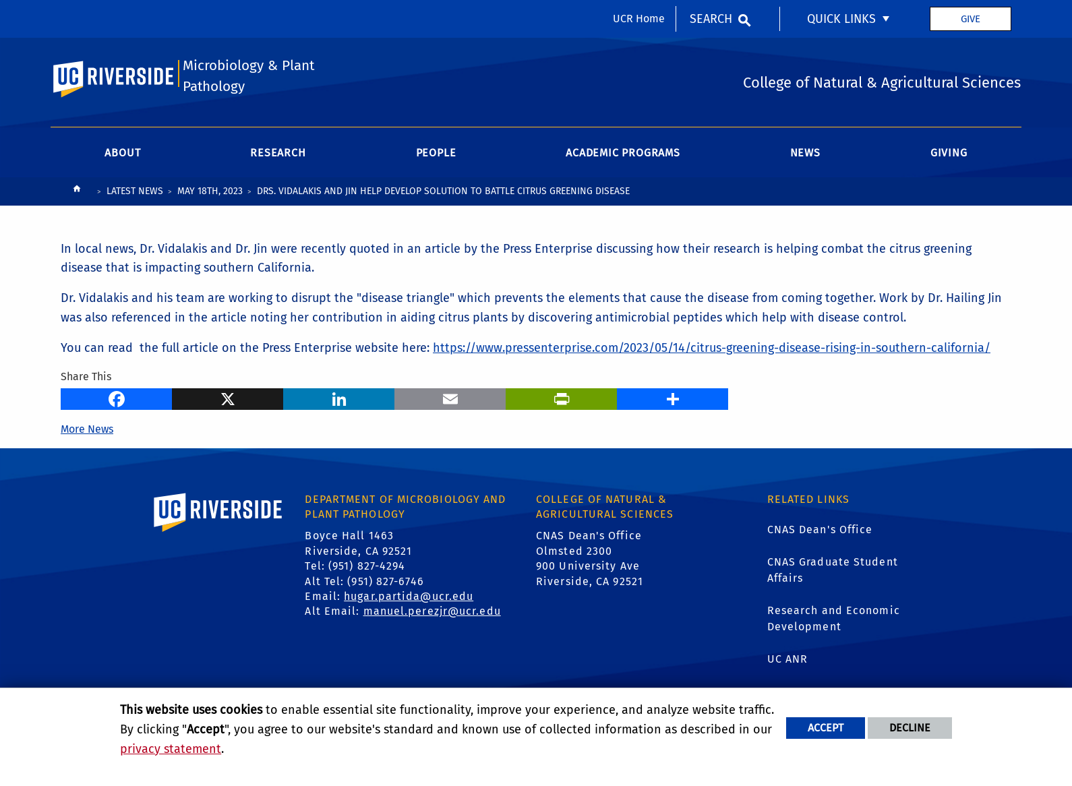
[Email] (450, 398)
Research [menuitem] (277, 153)
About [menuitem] (122, 153)
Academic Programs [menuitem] (623, 153)
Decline (909, 727)
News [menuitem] (805, 153)
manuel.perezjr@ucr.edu (432, 611)
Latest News (135, 192)
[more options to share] (672, 398)
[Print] (561, 398)
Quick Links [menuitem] (841, 18)
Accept (825, 727)
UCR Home (639, 18)
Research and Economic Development (833, 619)
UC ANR (787, 659)
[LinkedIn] (338, 398)
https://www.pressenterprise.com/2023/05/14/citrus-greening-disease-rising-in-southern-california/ (711, 348)
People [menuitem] (436, 153)
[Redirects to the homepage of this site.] (77, 192)
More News (87, 429)
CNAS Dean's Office (820, 530)
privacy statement (170, 749)
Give (970, 19)
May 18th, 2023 (210, 192)
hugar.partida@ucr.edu (408, 597)
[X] (227, 398)
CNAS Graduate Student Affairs (832, 570)
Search (711, 18)
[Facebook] (116, 398)
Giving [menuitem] (948, 153)
